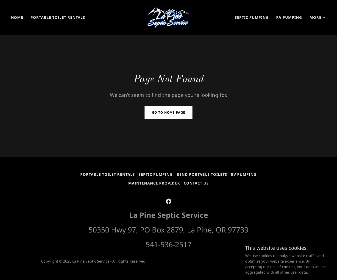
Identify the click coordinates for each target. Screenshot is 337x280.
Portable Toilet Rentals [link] (58, 17)
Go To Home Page (168, 112)
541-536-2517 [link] (169, 244)
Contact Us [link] (196, 183)
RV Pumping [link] (289, 17)
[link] (168, 17)
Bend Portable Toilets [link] (202, 174)
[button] (317, 17)
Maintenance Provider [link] (154, 183)
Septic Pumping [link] (252, 17)
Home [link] (17, 17)
